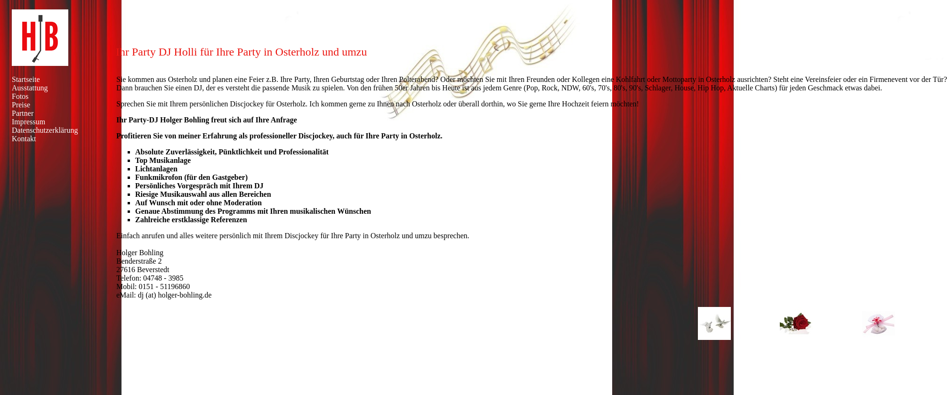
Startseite (26, 79)
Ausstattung (30, 88)
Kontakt (24, 139)
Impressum (28, 122)
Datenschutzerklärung (45, 130)
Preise (21, 105)
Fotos (20, 96)
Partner (22, 113)
